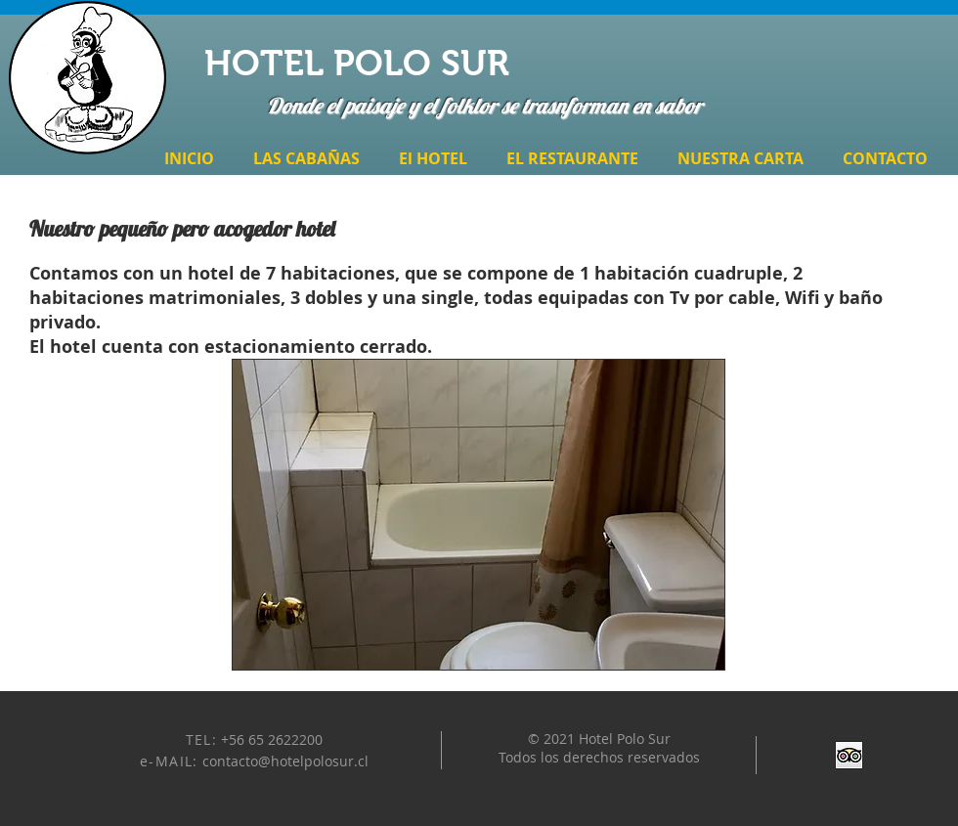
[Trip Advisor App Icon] (849, 755)
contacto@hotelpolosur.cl (285, 761)
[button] (478, 515)
